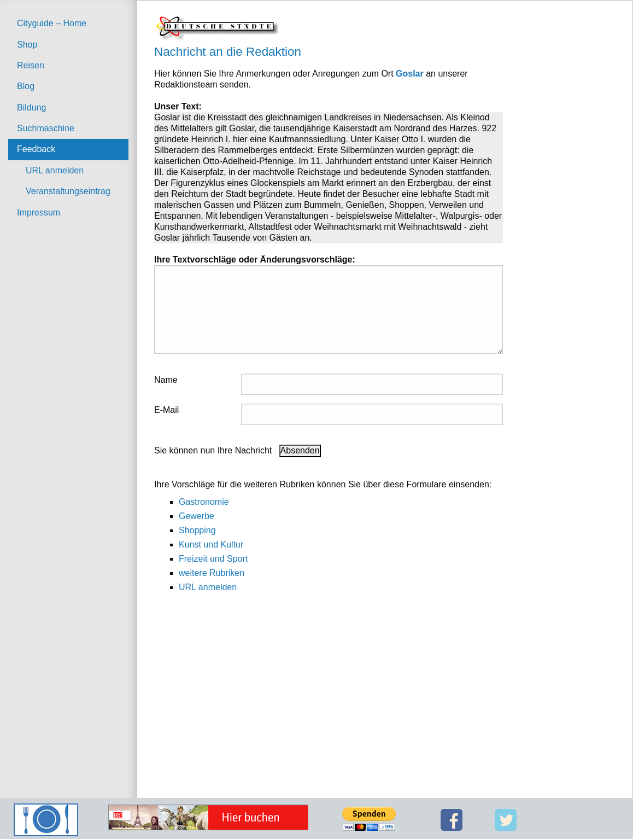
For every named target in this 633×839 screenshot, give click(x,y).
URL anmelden (55, 170)
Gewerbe (196, 516)
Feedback (36, 149)
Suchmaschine (45, 128)
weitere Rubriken (211, 573)
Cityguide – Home (51, 23)
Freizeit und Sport (213, 558)
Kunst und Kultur (211, 544)
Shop (27, 44)
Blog (25, 86)
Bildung (31, 107)
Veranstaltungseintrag (68, 191)
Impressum (38, 212)
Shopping (197, 530)
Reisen (30, 65)
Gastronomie (204, 501)
